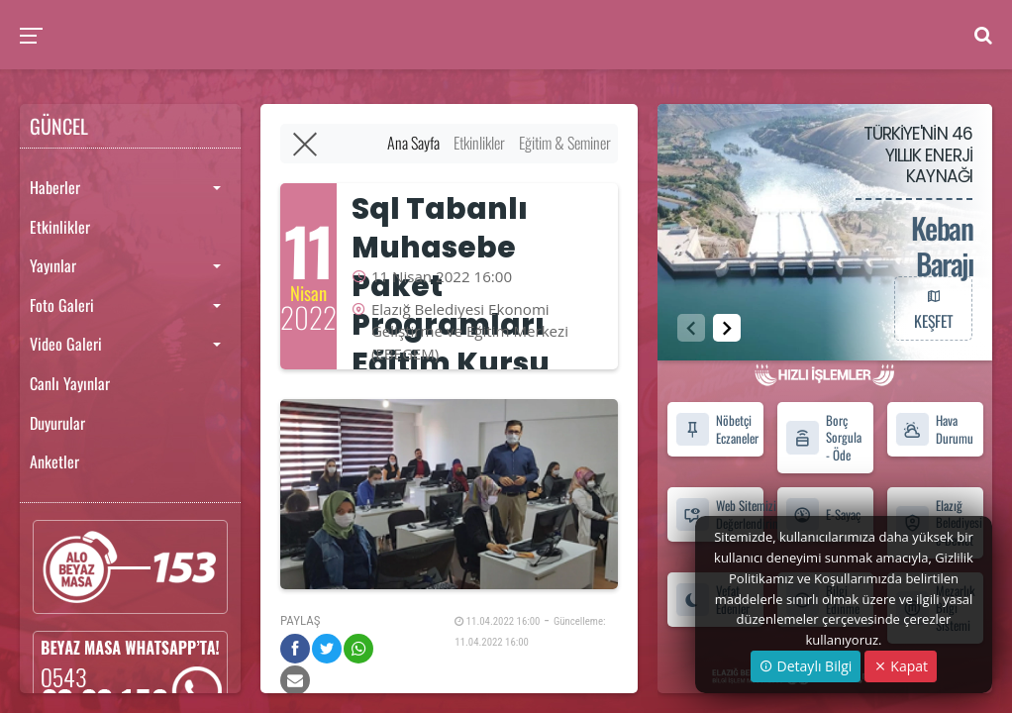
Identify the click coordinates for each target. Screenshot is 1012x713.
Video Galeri (66, 344)
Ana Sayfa (413, 142)
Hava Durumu (934, 429)
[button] (727, 328)
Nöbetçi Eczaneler (717, 429)
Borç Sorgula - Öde (823, 437)
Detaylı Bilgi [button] (805, 666)
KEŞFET (933, 308)
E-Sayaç (822, 514)
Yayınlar (53, 265)
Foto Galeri (62, 305)
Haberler (55, 187)
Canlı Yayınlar (70, 383)
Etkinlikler (60, 227)
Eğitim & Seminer (565, 142)
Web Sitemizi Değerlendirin (719, 514)
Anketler (54, 461)
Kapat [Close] (900, 666)
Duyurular (57, 423)
